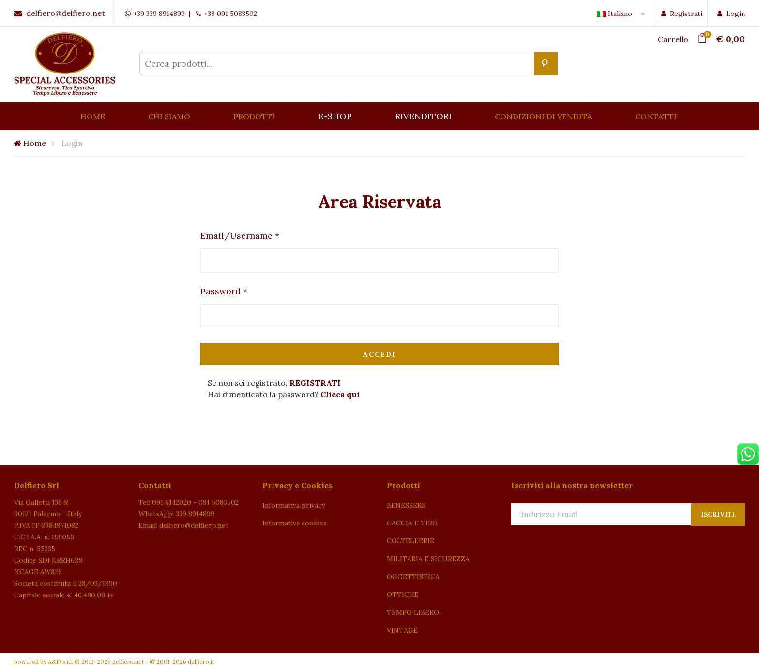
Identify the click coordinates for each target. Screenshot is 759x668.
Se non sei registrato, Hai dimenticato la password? (284, 388)
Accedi (379, 354)
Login (731, 13)
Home (30, 143)
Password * (223, 291)
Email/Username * (239, 235)
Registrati (681, 13)
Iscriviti (718, 514)
